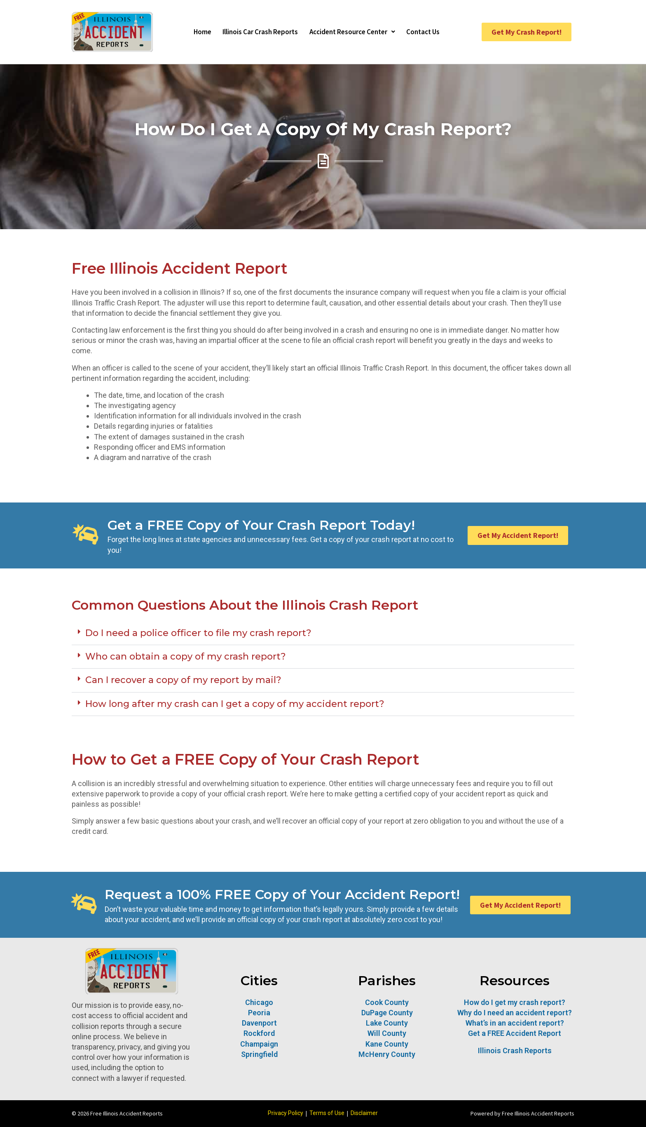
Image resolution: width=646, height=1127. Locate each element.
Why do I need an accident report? (514, 1012)
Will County (386, 1033)
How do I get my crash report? (514, 1002)
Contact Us (430, 32)
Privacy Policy (285, 1113)
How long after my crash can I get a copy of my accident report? (234, 703)
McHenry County (386, 1054)
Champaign (259, 1044)
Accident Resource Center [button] (354, 32)
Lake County (387, 1023)
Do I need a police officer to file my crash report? (198, 633)
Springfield (259, 1054)
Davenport (259, 1023)
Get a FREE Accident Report (514, 1033)
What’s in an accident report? (515, 1023)
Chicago (259, 1002)
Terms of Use (326, 1113)
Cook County (387, 1002)
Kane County (386, 1044)
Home (194, 32)
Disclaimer (364, 1113)
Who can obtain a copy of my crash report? (185, 656)
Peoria (259, 1012)
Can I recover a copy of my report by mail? (183, 680)
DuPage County (387, 1012)
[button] (323, 633)
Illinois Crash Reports (515, 1050)
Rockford (259, 1033)
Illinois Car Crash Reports (256, 32)
